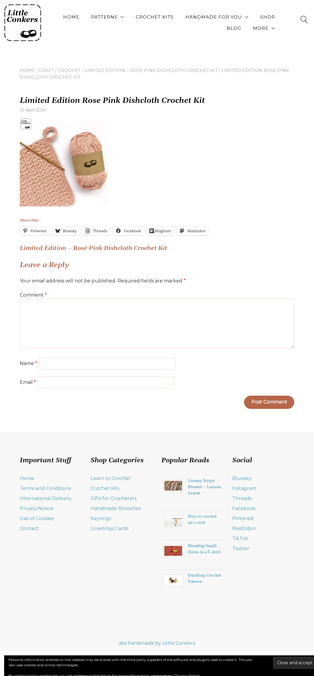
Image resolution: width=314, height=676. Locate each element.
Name (28, 363)
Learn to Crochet (111, 478)
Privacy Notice (36, 508)
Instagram (244, 488)
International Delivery (45, 498)
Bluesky (241, 478)
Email (28, 382)
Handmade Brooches (116, 508)
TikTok (240, 538)
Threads (242, 498)
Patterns (104, 17)
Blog (234, 28)
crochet (69, 70)
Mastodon (244, 528)
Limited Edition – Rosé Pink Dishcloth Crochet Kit (151, 70)
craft (46, 70)
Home (71, 17)
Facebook (244, 508)
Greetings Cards (109, 528)
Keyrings (101, 518)
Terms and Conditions (45, 488)
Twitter (240, 548)
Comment (33, 295)
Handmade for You (213, 17)
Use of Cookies (37, 518)
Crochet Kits (155, 17)
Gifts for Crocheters (114, 498)
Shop (267, 17)
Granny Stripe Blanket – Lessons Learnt (204, 487)
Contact (29, 528)
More (261, 28)
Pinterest (243, 518)
